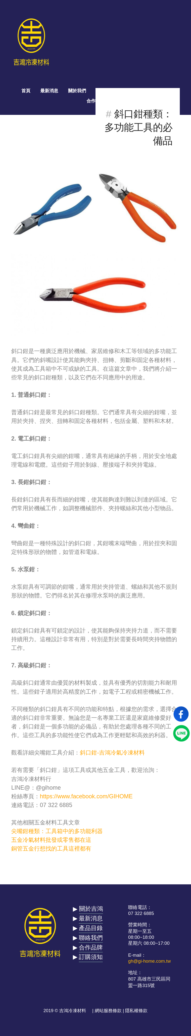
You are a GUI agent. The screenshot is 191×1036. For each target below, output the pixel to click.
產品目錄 (105, 90)
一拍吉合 (133, 90)
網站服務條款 (108, 1010)
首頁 (25, 90)
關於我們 (77, 90)
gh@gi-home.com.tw (149, 961)
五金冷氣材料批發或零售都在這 (51, 840)
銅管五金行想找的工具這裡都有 (51, 848)
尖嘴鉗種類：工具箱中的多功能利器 (57, 831)
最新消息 (49, 90)
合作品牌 (95, 100)
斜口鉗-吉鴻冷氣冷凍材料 (112, 752)
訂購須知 (91, 956)
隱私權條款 (136, 1010)
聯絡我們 (161, 90)
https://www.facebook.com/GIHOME (86, 796)
